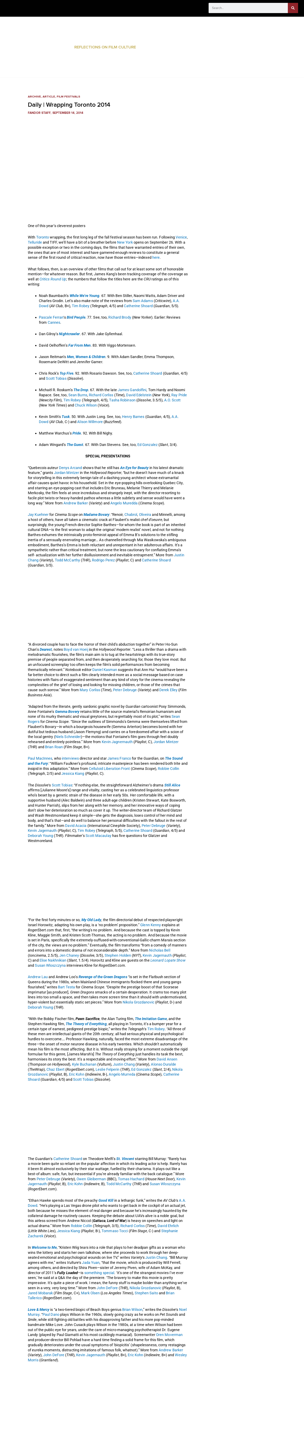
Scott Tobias (56, 378)
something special (99, 1273)
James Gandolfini (132, 390)
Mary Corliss (90, 690)
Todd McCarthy (67, 560)
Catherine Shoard (138, 306)
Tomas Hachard (131, 1179)
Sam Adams (143, 301)
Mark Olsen (90, 1293)
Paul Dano (51, 1314)
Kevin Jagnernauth (117, 742)
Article (49, 96)
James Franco (119, 758)
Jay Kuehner (38, 514)
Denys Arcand (70, 468)
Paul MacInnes (40, 758)
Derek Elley (168, 690)
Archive (34, 96)
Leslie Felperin (108, 1069)
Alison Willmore (90, 422)
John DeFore (107, 1288)
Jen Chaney (69, 955)
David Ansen (167, 1059)
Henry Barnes (133, 416)
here (156, 257)
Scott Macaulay (98, 835)
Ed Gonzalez (147, 444)
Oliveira (145, 514)
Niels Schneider (68, 737)
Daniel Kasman (104, 669)
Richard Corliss (101, 395)
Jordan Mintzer (66, 472)
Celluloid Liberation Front (109, 768)
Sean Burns (77, 395)
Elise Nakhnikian (53, 960)
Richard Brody (119, 317)
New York (125, 242)
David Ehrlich (168, 1226)
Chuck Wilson (86, 405)
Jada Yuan (90, 1262)
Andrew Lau (38, 977)
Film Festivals (69, 96)
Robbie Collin (168, 768)
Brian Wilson (132, 1309)
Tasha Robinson (122, 400)
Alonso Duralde (163, 1064)
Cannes (54, 322)
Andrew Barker (75, 503)
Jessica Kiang (72, 773)
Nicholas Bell (159, 950)
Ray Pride (179, 395)
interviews (70, 758)
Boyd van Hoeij (76, 649)
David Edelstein (138, 395)
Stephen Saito (146, 1293)
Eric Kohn (76, 1074)
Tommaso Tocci (115, 1231)
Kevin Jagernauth (42, 830)
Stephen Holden (118, 955)
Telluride (35, 242)
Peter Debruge (125, 690)
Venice (181, 237)
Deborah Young (40, 835)
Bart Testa (66, 987)
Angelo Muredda (124, 503)
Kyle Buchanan (84, 1064)
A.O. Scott (172, 400)
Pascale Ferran (51, 317)
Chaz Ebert (55, 1069)
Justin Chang (124, 1064)
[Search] (293, 8)
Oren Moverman (169, 1335)
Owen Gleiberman (91, 1179)
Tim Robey (80, 306)
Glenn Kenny (150, 925)
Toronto (42, 237)
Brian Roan (54, 747)
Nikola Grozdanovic (138, 1002)
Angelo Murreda (122, 1074)
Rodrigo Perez (103, 560)
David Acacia (75, 825)
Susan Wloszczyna (50, 965)
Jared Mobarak (40, 1293)
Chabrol (130, 514)
